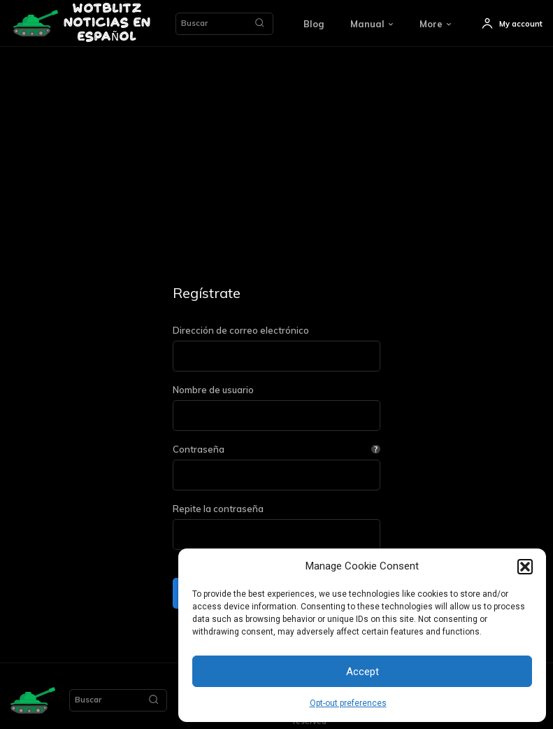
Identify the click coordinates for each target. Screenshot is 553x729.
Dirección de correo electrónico (241, 330)
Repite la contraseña (218, 509)
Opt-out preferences (348, 703)
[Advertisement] (276, 152)
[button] (525, 567)
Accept (362, 671)
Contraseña (276, 449)
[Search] (259, 24)
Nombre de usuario (213, 390)
